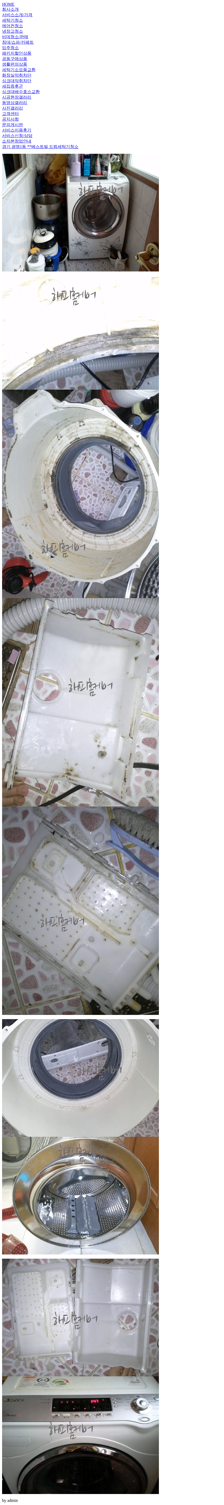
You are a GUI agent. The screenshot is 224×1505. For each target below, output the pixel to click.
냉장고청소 (12, 31)
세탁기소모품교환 (19, 69)
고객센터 (10, 113)
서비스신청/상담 (17, 135)
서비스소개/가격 (17, 15)
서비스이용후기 (16, 130)
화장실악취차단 (16, 75)
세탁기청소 (12, 20)
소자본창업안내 (16, 141)
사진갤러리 (12, 108)
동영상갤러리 (14, 102)
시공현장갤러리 (16, 97)
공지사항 (10, 119)
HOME (8, 4)
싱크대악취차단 (16, 80)
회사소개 (10, 9)
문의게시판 (12, 124)
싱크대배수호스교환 (21, 91)
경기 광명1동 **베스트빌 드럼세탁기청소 (40, 146)
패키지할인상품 (16, 53)
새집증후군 (12, 86)
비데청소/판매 (15, 37)
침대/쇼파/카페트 (18, 42)
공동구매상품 (14, 58)
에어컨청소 (12, 26)
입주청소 (10, 48)
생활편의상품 (14, 64)
